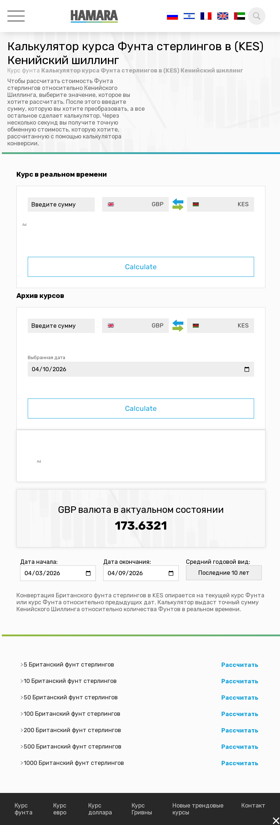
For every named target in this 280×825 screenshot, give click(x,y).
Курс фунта (23, 70)
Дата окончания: (127, 561)
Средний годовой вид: (218, 561)
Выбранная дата (46, 357)
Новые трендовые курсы (197, 809)
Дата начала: (39, 561)
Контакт (253, 805)
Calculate (141, 267)
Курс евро (59, 809)
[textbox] (135, 204)
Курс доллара (100, 809)
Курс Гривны (142, 809)
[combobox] (135, 204)
